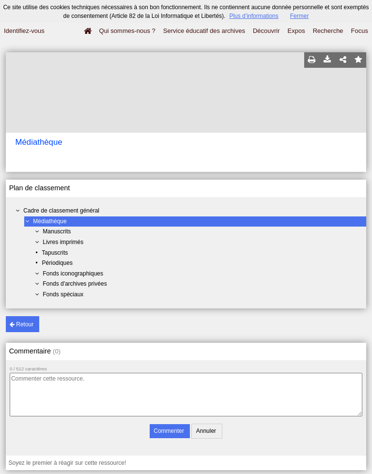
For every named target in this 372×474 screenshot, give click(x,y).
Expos (296, 30)
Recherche (328, 30)
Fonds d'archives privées (75, 283)
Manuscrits (57, 231)
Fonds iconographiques (73, 273)
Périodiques (57, 263)
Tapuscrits (55, 252)
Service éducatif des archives (204, 30)
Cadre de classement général (61, 210)
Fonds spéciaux (63, 294)
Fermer (299, 16)
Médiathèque (49, 221)
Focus (359, 30)
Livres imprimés (63, 242)
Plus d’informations (253, 16)
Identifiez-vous (24, 30)
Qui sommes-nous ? (127, 30)
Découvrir (266, 30)
